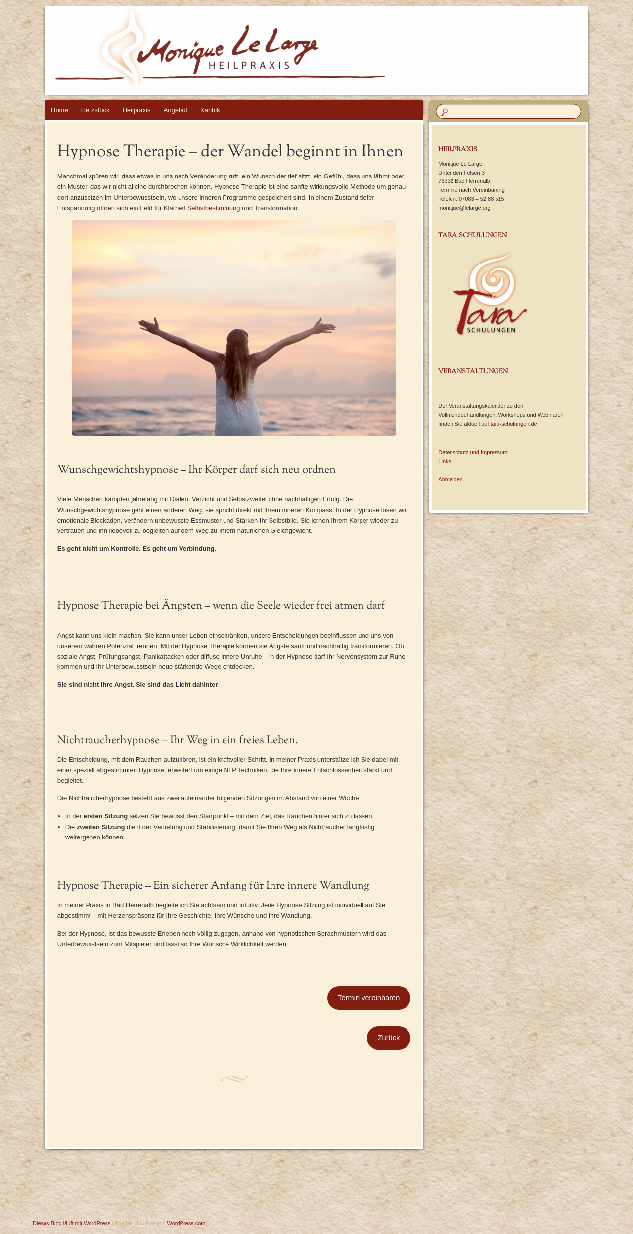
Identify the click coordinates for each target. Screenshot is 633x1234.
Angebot (175, 110)
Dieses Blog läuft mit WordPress (72, 1223)
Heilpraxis (136, 110)
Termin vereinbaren (369, 998)
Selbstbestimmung (213, 208)
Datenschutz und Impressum (472, 452)
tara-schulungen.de (514, 424)
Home (59, 110)
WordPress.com (186, 1223)
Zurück (389, 1038)
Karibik (210, 110)
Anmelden (450, 479)
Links (444, 461)
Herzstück (95, 110)
